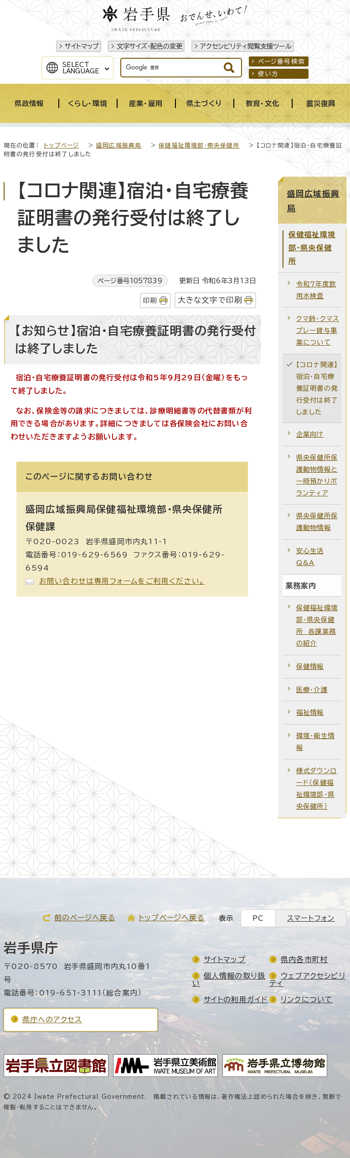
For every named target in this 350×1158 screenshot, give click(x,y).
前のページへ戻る (84, 917)
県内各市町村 (304, 959)
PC (258, 918)
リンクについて (307, 999)
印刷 (150, 300)
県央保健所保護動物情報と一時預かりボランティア (317, 475)
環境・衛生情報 (315, 741)
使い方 (268, 74)
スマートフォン (311, 918)
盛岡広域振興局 (118, 145)
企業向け (310, 434)
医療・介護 (312, 689)
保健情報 (310, 666)
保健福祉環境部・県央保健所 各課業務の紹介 (317, 625)
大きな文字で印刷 (210, 300)
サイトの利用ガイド (236, 999)
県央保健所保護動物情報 (317, 521)
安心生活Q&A (310, 556)
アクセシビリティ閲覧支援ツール (246, 46)
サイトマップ (82, 46)
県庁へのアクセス (52, 1019)
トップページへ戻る (172, 917)
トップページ (61, 145)
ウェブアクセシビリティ (307, 979)
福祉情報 (310, 712)
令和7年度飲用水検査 (316, 290)
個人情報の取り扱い (229, 979)
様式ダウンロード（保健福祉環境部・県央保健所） (316, 788)
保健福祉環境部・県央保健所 (199, 145)
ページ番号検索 (281, 61)
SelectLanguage (80, 67)
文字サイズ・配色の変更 (149, 46)
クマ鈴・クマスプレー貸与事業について (317, 330)
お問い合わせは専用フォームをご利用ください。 (122, 581)
